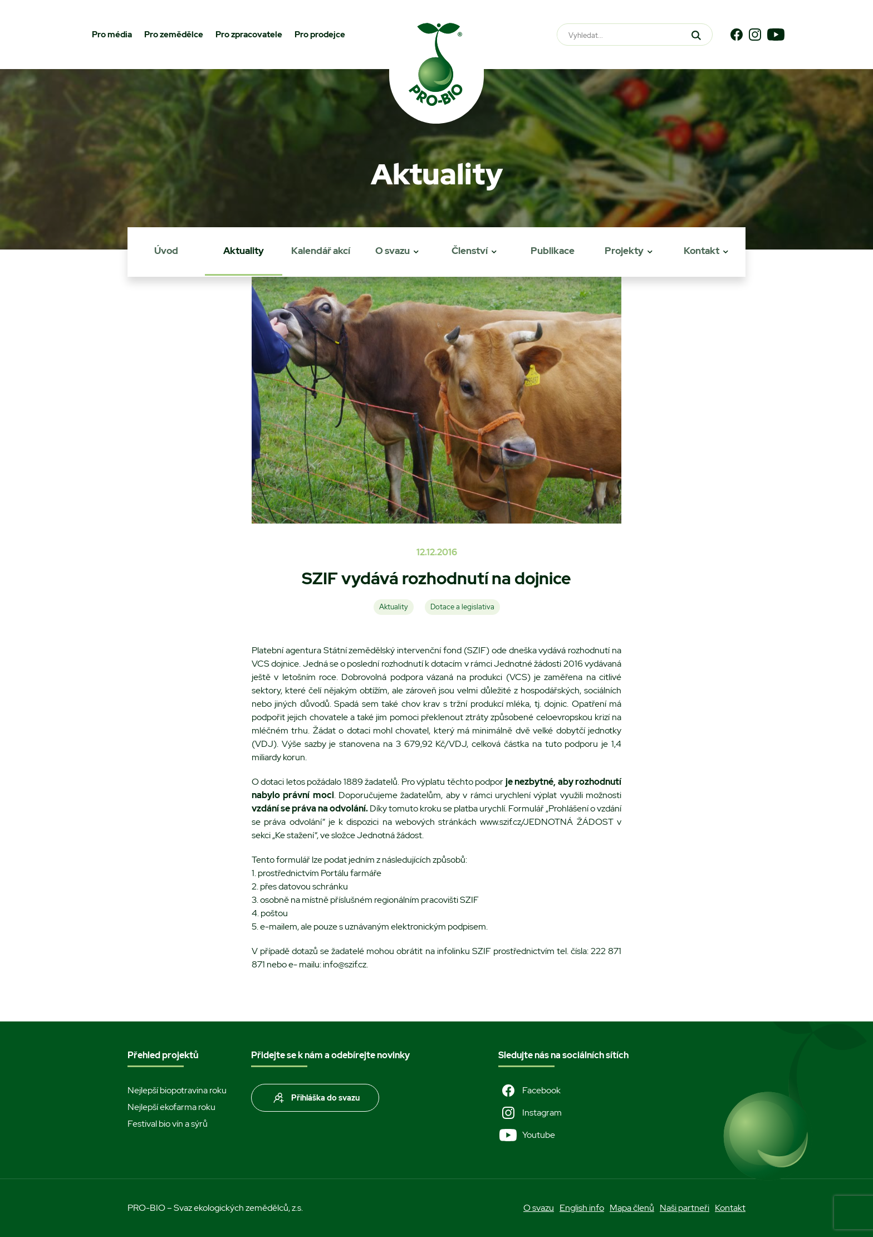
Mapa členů (632, 1208)
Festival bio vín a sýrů (167, 1124)
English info (582, 1208)
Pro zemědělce (173, 34)
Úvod (166, 251)
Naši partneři (684, 1208)
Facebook (529, 1090)
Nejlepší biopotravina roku (177, 1090)
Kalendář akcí (320, 251)
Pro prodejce (320, 34)
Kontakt (701, 251)
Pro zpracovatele (248, 34)
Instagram (530, 1113)
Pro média (112, 34)
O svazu (392, 251)
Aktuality (243, 251)
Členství (470, 251)
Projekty (624, 251)
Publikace (553, 251)
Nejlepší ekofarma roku (171, 1107)
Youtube (526, 1135)
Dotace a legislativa (462, 607)
